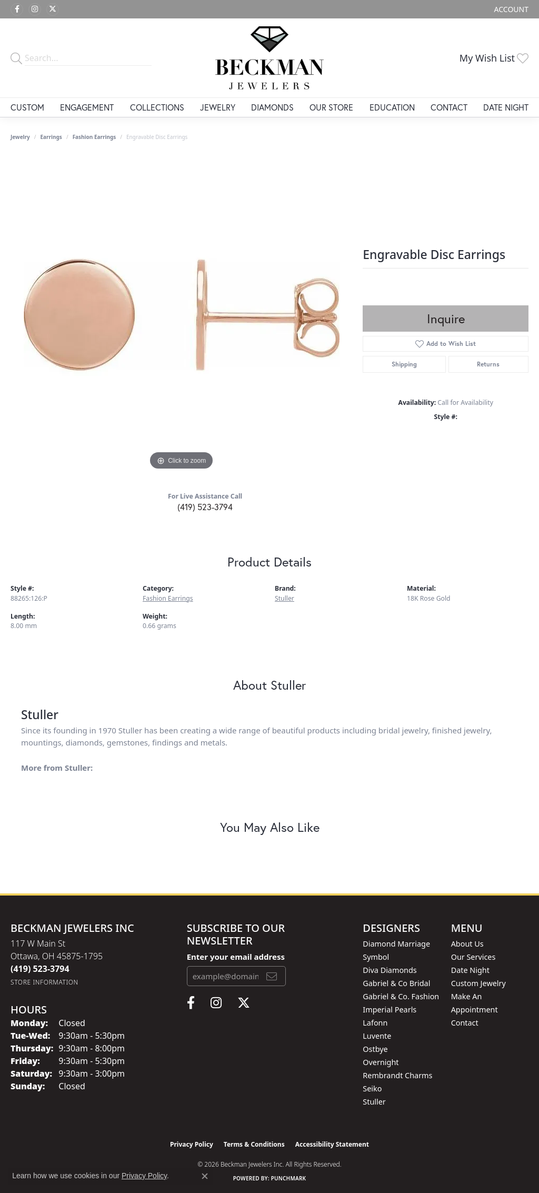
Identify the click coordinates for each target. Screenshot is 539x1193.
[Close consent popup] (205, 1176)
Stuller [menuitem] (374, 1102)
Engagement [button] (87, 107)
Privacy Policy (191, 1144)
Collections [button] (157, 107)
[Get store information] (44, 982)
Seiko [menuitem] (372, 1088)
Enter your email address (236, 956)
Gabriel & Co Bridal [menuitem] (396, 983)
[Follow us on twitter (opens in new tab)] (52, 9)
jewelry (20, 137)
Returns (488, 364)
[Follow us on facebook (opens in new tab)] (17, 9)
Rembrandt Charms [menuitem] (397, 1075)
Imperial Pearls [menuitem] (389, 1010)
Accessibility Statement (332, 1144)
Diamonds (272, 107)
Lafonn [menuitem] (375, 1023)
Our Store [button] (331, 107)
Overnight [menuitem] (380, 1062)
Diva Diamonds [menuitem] (389, 970)
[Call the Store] (40, 969)
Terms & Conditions (254, 1144)
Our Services (473, 957)
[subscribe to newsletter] (271, 976)
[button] (510, 9)
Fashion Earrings (94, 137)
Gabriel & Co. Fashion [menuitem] (401, 996)
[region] (182, 315)
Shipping (404, 364)
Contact (449, 107)
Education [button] (392, 107)
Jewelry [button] (217, 107)
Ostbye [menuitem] (375, 1049)
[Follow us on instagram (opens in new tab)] (34, 9)
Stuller (284, 598)
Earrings (51, 137)
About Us (467, 944)
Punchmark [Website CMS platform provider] (288, 1178)
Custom (27, 107)
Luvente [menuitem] (377, 1036)
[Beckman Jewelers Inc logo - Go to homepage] (269, 57)
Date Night (505, 107)
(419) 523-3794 (205, 506)
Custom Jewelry (478, 983)
